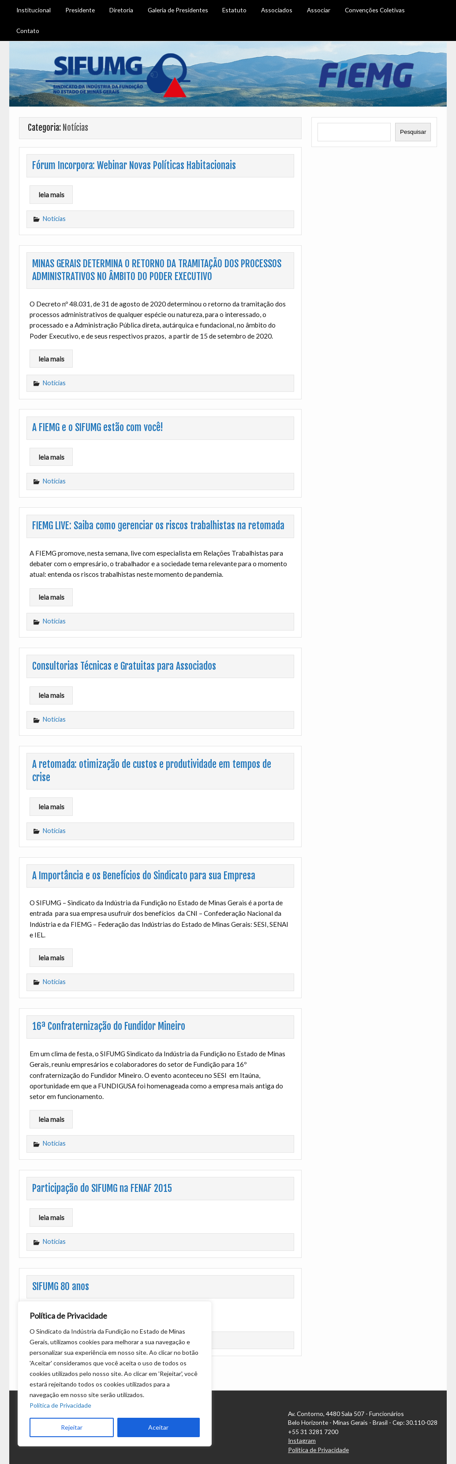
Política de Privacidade (60, 1405)
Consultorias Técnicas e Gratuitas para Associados (124, 666)
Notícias (54, 218)
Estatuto (234, 10)
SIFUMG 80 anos (60, 1286)
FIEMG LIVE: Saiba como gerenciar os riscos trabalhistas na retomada (158, 525)
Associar (318, 10)
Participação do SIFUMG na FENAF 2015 (102, 1188)
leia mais (51, 195)
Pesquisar (413, 132)
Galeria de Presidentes (178, 10)
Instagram (302, 1440)
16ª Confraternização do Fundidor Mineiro (108, 1026)
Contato (27, 30)
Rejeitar (71, 1427)
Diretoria (121, 10)
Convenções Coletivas (375, 10)
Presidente (80, 10)
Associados (276, 10)
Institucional (33, 10)
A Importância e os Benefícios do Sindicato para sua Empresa (143, 875)
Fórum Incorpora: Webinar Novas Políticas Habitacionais (134, 165)
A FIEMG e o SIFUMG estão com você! (97, 427)
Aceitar (158, 1427)
